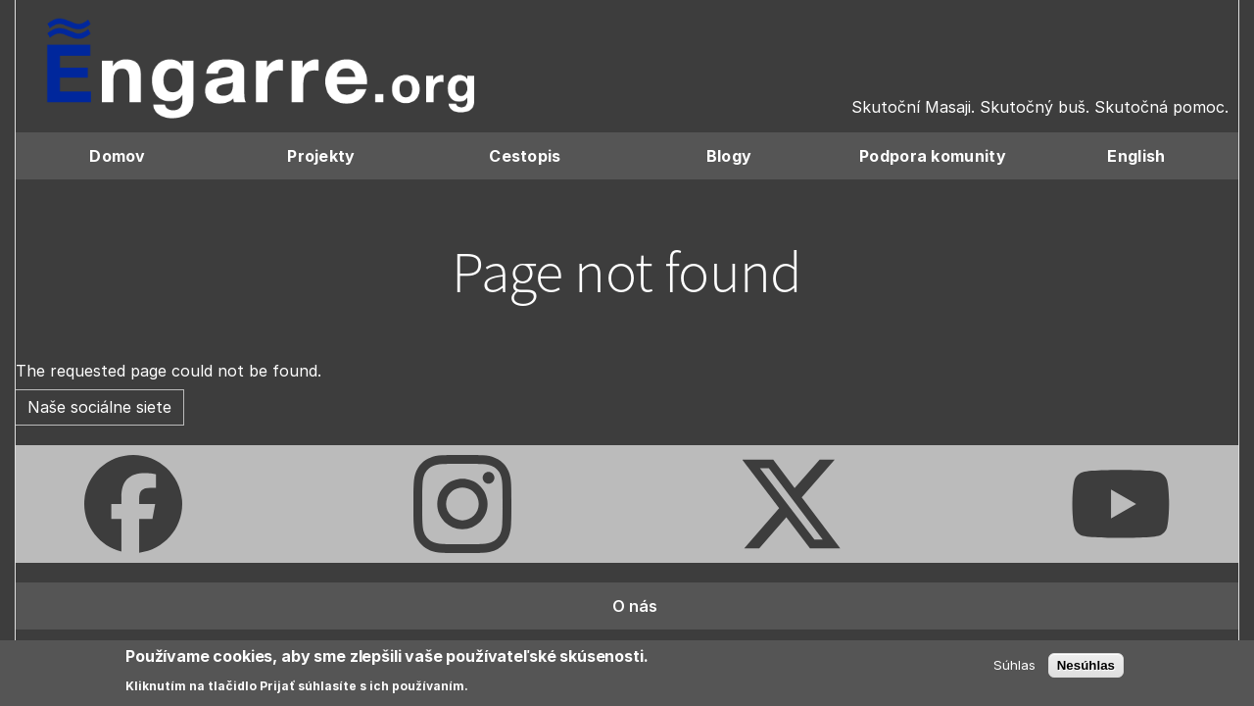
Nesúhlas (1086, 665)
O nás (634, 606)
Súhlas (1014, 665)
